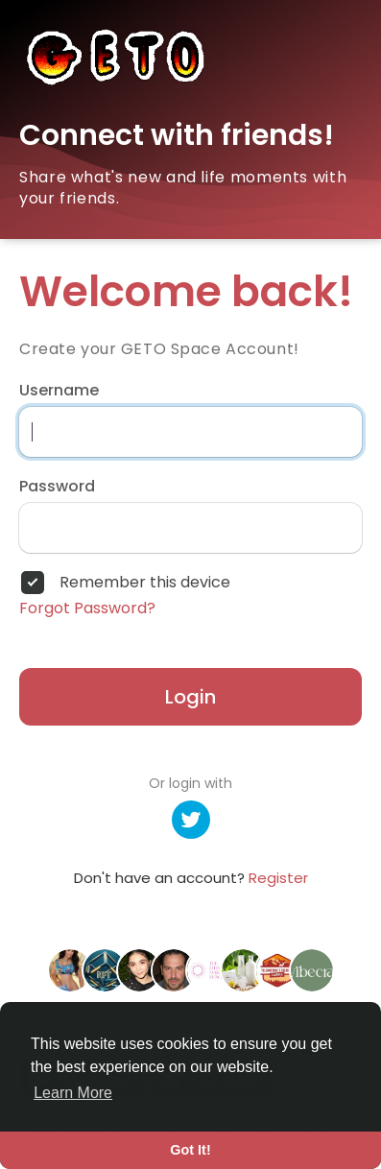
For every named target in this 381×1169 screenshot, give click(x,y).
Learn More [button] (73, 1093)
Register (278, 878)
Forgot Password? (87, 608)
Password (57, 486)
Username (59, 390)
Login (190, 696)
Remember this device (145, 582)
